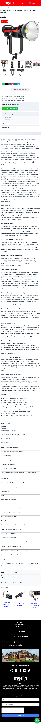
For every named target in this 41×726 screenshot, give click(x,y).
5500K (15, 576)
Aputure (15, 572)
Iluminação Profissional (10, 7)
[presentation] (13, 714)
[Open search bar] (22, 3)
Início (1, 7)
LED (19, 7)
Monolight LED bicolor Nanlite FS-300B (35, 605)
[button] (32, 3)
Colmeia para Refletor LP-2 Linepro (6, 604)
